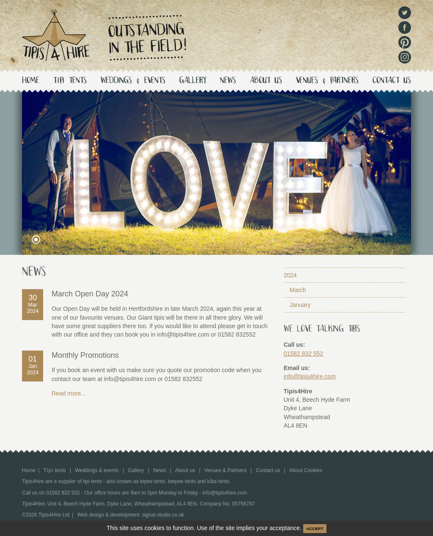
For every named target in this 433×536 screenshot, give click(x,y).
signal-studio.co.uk (163, 515)
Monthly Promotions (85, 355)
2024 (290, 275)
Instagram (404, 57)
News (228, 81)
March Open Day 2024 (90, 294)
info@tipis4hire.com (310, 376)
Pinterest (404, 42)
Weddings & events (133, 81)
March (298, 290)
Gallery (192, 81)
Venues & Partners (327, 81)
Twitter (404, 12)
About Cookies (305, 470)
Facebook (404, 27)
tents (70, 81)
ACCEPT (314, 528)
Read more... (69, 393)
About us (266, 81)
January (300, 304)
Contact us (392, 81)
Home (30, 81)
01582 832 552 (303, 353)
